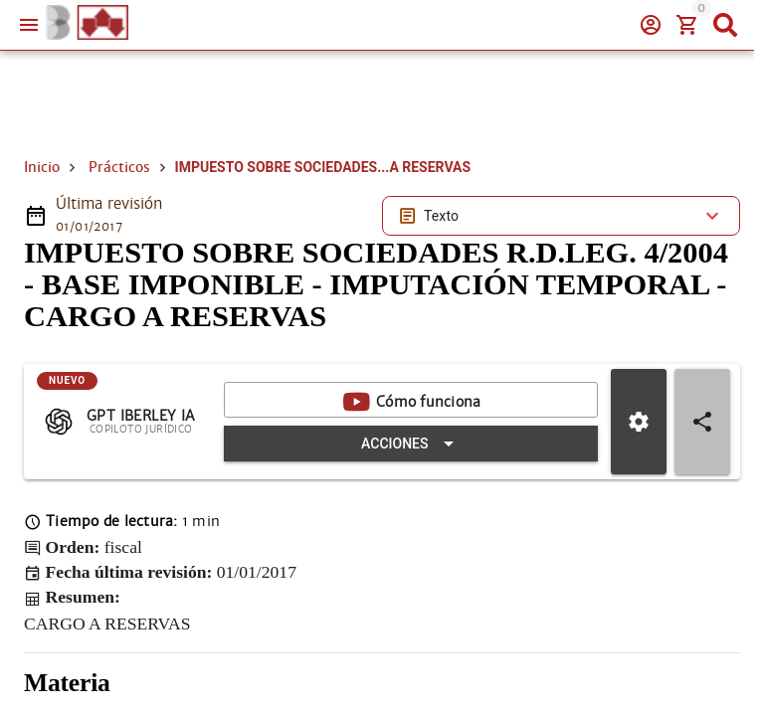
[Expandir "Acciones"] (411, 443)
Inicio (42, 167)
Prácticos (119, 167)
